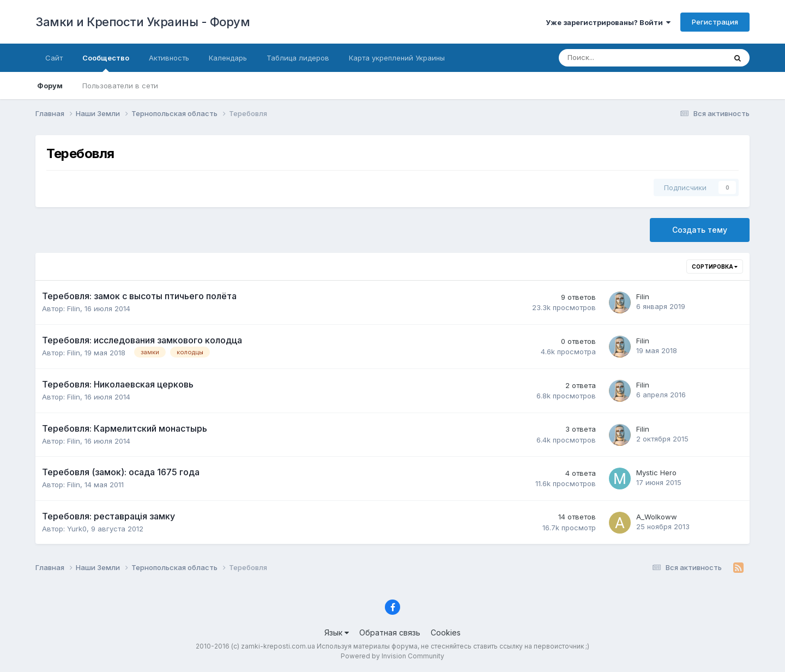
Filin (73, 308)
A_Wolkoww (656, 516)
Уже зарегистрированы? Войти (608, 22)
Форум (50, 85)
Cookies (446, 632)
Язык (336, 632)
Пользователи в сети (120, 85)
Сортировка (715, 266)
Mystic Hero (656, 472)
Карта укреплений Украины (397, 57)
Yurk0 (77, 528)
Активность (169, 57)
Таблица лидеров (298, 57)
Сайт (54, 57)
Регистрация (715, 21)
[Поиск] (606, 57)
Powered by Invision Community (392, 656)
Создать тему (699, 229)
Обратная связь (389, 632)
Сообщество (105, 62)
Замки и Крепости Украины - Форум (142, 22)
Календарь (228, 57)
